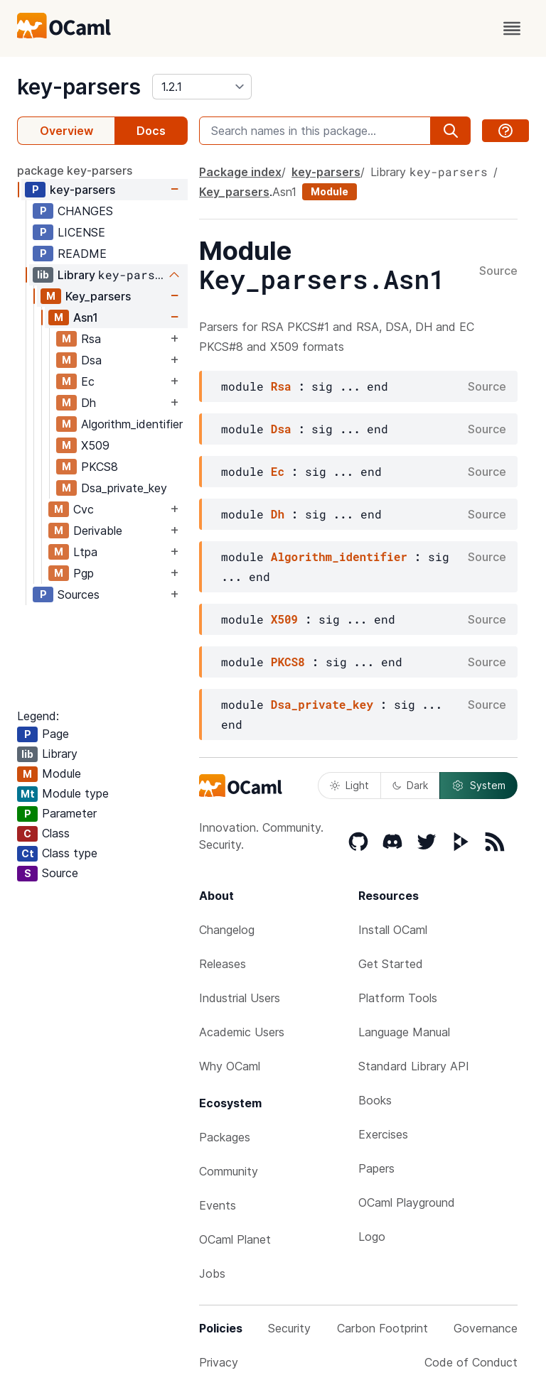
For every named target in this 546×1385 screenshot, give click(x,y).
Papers (376, 1168)
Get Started (390, 964)
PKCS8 (99, 467)
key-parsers (79, 86)
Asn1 (85, 317)
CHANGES (85, 211)
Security (289, 1328)
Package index (240, 172)
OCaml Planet (235, 1239)
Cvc (83, 509)
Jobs (212, 1273)
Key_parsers (98, 296)
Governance (486, 1328)
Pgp (83, 573)
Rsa (91, 339)
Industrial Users (239, 998)
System (478, 785)
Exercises (383, 1134)
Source (498, 271)
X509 (95, 445)
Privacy (218, 1362)
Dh (88, 403)
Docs (151, 131)
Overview (66, 131)
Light (349, 785)
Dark (410, 785)
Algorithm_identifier (132, 424)
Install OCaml (392, 930)
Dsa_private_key (124, 488)
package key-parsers (74, 170)
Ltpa (85, 552)
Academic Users (241, 1032)
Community (228, 1171)
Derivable (97, 530)
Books (375, 1100)
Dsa (91, 360)
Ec (88, 381)
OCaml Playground (406, 1202)
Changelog (227, 930)
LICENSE (81, 232)
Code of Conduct (471, 1362)
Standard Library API (413, 1066)
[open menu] (511, 28)
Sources (79, 594)
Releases (222, 964)
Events (217, 1205)
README (82, 253)
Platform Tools (397, 998)
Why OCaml (229, 1066)
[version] (202, 86)
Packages (224, 1137)
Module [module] (329, 191)
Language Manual (404, 1032)
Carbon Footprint (382, 1328)
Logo (371, 1236)
